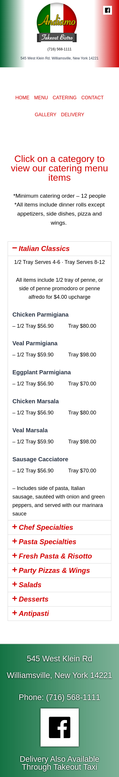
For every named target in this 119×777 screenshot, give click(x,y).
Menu (41, 97)
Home (22, 97)
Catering (64, 97)
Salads (30, 585)
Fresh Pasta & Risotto (55, 556)
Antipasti (34, 613)
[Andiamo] (59, 22)
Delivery (72, 114)
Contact (92, 97)
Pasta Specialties (47, 542)
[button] (59, 697)
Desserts (33, 599)
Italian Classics (44, 248)
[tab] (59, 249)
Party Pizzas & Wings (54, 570)
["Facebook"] (107, 10)
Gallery (45, 114)
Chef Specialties (46, 527)
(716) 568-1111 (59, 49)
